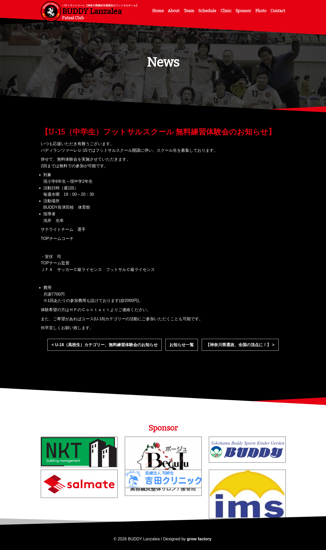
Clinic (226, 10)
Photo (260, 10)
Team (189, 10)
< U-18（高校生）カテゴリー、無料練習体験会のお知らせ (104, 345)
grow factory (199, 539)
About (174, 10)
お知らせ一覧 (181, 345)
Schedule (207, 10)
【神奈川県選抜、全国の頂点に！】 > (240, 345)
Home (158, 10)
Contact (277, 10)
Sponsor (243, 10)
